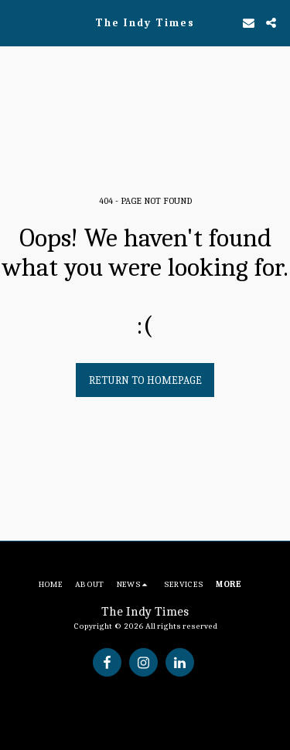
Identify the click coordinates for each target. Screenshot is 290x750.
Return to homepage (145, 380)
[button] (17, 22)
